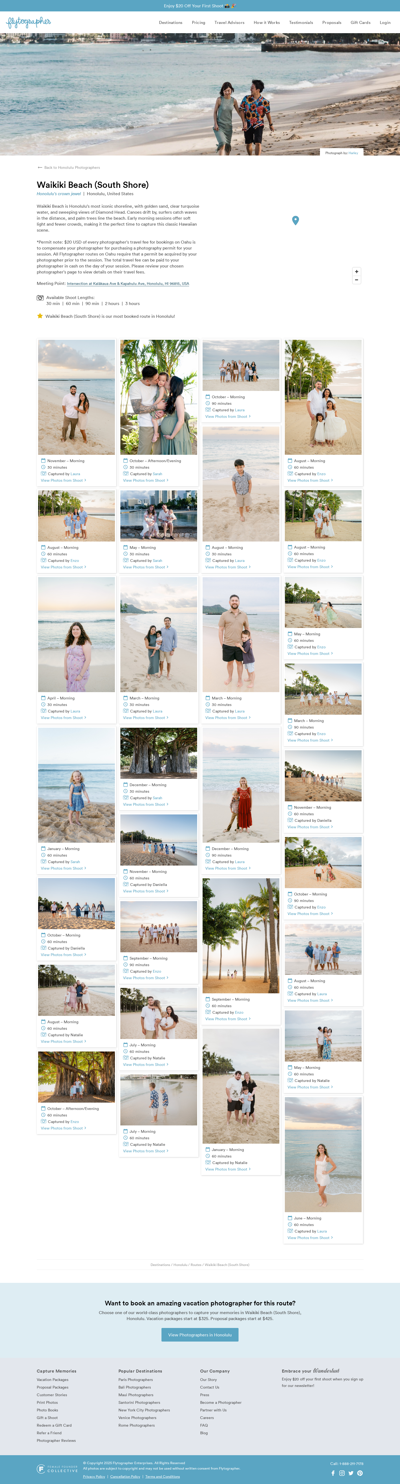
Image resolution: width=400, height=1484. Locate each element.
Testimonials (301, 22)
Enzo (321, 473)
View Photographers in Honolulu (200, 1334)
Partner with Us (213, 1410)
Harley (353, 152)
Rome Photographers (136, 1425)
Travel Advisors (230, 22)
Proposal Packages (52, 1387)
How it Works (267, 22)
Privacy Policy (94, 1476)
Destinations (171, 22)
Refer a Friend (49, 1432)
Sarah (157, 473)
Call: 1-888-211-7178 (347, 1463)
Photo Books (47, 1410)
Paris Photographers (135, 1379)
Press (204, 1394)
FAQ (204, 1425)
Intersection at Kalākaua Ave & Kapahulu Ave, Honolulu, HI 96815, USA (128, 283)
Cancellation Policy (125, 1476)
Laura (75, 473)
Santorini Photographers (139, 1402)
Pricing (199, 22)
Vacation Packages (52, 1379)
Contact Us (209, 1387)
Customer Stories (52, 1394)
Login (385, 22)
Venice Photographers (137, 1417)
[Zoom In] (357, 271)
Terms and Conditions (162, 1476)
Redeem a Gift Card (54, 1425)
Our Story (208, 1379)
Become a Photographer (221, 1402)
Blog (204, 1432)
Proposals (331, 22)
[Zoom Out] (357, 280)
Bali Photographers (134, 1387)
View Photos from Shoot (64, 480)
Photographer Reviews (56, 1440)
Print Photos (47, 1402)
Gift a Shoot (47, 1417)
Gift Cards (361, 22)
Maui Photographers (135, 1394)
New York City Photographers (144, 1410)
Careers (207, 1417)
